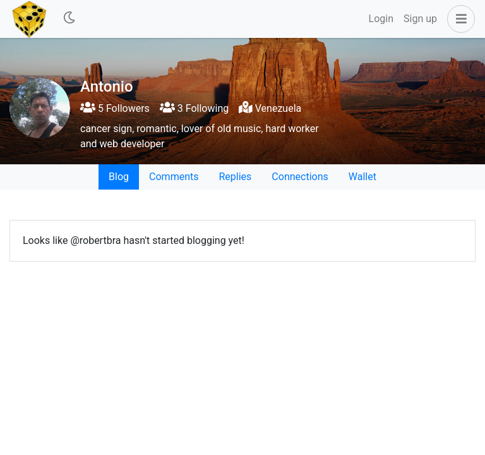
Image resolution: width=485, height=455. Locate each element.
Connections (300, 177)
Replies (235, 177)
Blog (119, 177)
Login (381, 19)
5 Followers (115, 108)
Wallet (362, 177)
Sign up (420, 19)
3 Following (194, 108)
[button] (458, 19)
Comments (173, 177)
